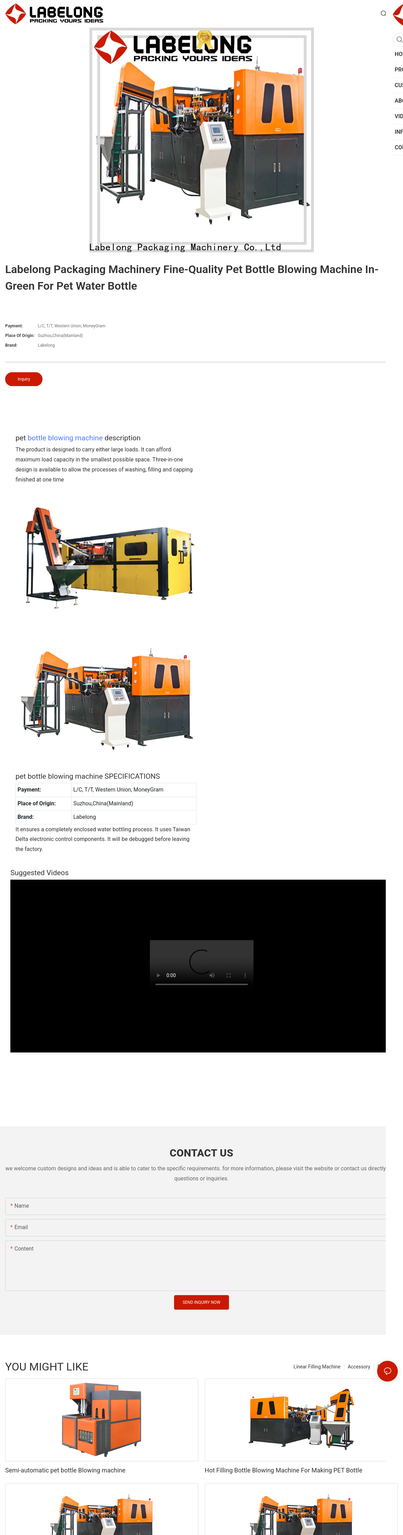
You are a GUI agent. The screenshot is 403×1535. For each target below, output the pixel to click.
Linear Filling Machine (317, 1366)
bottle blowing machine (65, 438)
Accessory (359, 1366)
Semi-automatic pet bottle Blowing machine (65, 1470)
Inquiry (24, 379)
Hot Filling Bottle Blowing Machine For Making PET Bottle (283, 1470)
